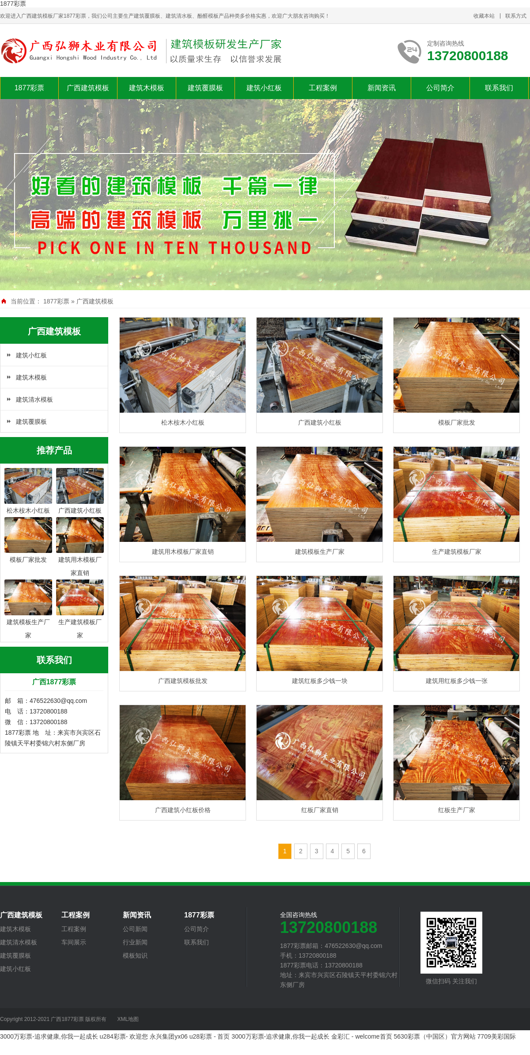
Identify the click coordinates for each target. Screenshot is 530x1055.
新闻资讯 (381, 88)
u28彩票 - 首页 (209, 1036)
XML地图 (128, 1019)
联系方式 (515, 16)
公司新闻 (135, 929)
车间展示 (73, 942)
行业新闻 (135, 942)
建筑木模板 (146, 88)
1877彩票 (13, 3)
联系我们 (499, 88)
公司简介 (440, 88)
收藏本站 (484, 16)
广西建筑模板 (88, 88)
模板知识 (135, 955)
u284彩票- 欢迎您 (124, 1036)
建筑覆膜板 (205, 88)
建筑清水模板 (34, 399)
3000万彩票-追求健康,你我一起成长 (49, 1036)
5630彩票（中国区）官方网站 (435, 1036)
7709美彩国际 (496, 1036)
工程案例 (323, 88)
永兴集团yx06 (169, 1036)
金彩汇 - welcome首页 (361, 1036)
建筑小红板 (264, 88)
